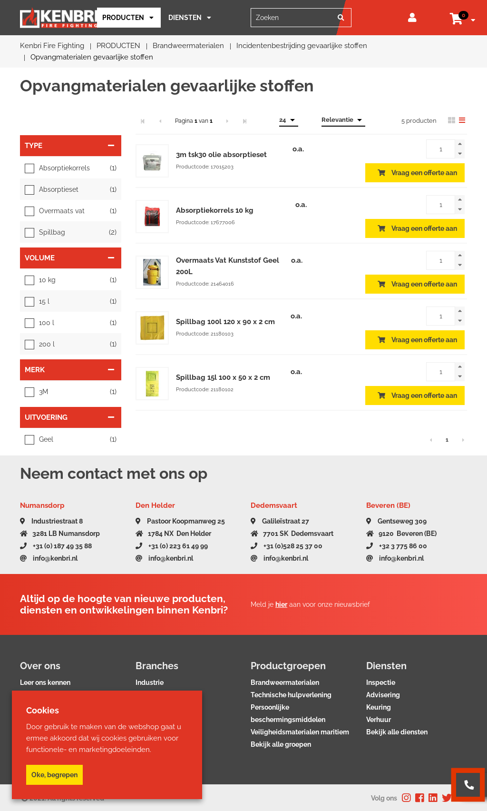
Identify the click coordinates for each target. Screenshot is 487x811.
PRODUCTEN (123, 17)
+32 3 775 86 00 (396, 546)
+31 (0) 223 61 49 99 (172, 546)
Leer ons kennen (45, 682)
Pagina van (194, 121)
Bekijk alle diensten (397, 732)
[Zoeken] (341, 17)
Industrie (150, 682)
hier (281, 604)
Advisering (383, 695)
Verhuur (378, 719)
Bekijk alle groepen (281, 744)
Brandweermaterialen (285, 682)
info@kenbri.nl (49, 558)
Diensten (185, 17)
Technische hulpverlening (291, 695)
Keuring (378, 707)
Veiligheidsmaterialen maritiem (300, 732)
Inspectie (380, 682)
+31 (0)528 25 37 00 (286, 546)
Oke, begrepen (54, 775)
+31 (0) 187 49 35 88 (56, 546)
